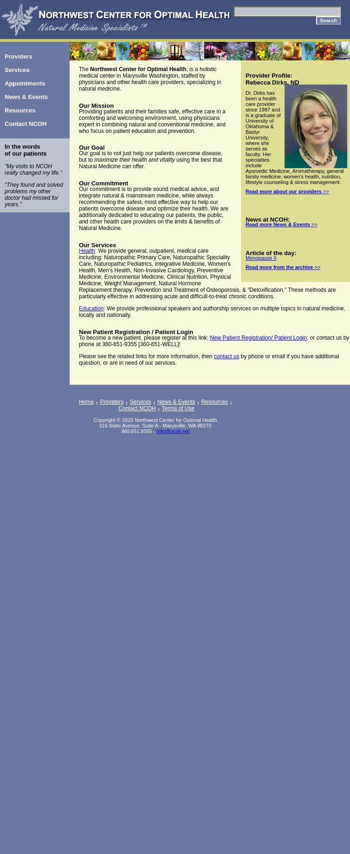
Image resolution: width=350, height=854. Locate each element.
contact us (227, 356)
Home (86, 402)
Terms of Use (178, 408)
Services (140, 402)
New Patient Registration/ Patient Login (258, 338)
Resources (214, 402)
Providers (112, 402)
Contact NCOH (137, 408)
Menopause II (261, 258)
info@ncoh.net (172, 431)
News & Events (176, 402)
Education (91, 308)
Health (87, 251)
